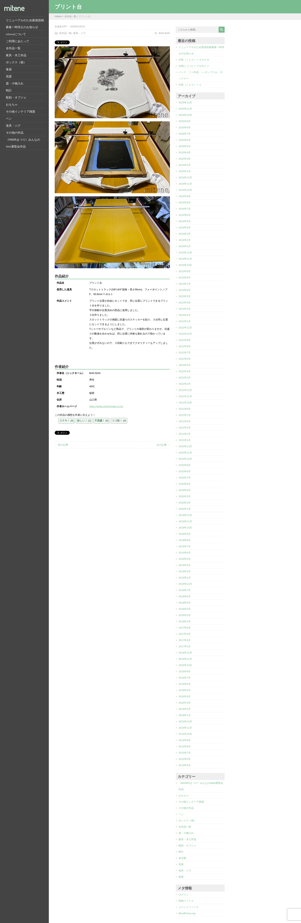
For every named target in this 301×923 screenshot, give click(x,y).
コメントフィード (189, 907)
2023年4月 (185, 302)
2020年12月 (185, 446)
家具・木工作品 (16, 55)
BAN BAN (164, 33)
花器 (9, 76)
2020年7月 (185, 477)
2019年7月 (185, 546)
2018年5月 (185, 602)
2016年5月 (185, 690)
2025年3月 (185, 158)
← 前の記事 (61, 444)
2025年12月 (185, 102)
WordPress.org (187, 913)
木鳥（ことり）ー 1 (190, 84)
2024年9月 (185, 196)
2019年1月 (185, 577)
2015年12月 (185, 721)
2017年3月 (185, 640)
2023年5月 (185, 296)
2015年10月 (185, 733)
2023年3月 (185, 308)
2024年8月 (185, 202)
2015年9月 (185, 740)
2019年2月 (185, 571)
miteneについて (16, 34)
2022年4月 (185, 371)
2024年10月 (185, 190)
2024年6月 (185, 215)
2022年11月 (185, 327)
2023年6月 (185, 290)
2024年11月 (185, 183)
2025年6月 (185, 140)
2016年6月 (185, 683)
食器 (9, 69)
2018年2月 (185, 621)
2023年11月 (185, 258)
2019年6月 (185, 552)
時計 (9, 90)
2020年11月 (185, 452)
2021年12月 (185, 390)
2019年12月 (185, 515)
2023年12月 (185, 252)
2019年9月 (185, 533)
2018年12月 (185, 583)
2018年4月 (185, 608)
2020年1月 (185, 508)
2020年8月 (185, 471)
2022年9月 (185, 340)
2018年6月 (185, 596)
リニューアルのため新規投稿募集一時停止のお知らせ (25, 23)
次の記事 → (163, 444)
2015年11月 (185, 727)
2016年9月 (185, 671)
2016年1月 (185, 715)
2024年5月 (185, 221)
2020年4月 (185, 490)
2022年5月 (185, 365)
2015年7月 (185, 752)
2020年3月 (185, 496)
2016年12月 (185, 652)
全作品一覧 (13, 48)
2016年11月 (185, 658)
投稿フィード (186, 900)
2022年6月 (185, 358)
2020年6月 (185, 483)
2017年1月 (185, 646)
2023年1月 (185, 321)
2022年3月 (185, 377)
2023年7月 (185, 283)
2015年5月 (185, 759)
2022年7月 (185, 352)
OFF (64, 26)
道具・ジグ (13, 125)
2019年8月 (185, 540)
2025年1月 (185, 171)
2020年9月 (185, 465)
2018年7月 (185, 590)
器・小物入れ (14, 83)
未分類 (182, 858)
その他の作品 (14, 132)
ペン (9, 118)
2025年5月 (185, 146)
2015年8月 (185, 746)
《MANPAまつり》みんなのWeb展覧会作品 (23, 143)
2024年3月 (185, 233)
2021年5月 (185, 421)
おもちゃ (12, 104)
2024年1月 (185, 246)
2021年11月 (185, 396)
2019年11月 (185, 521)
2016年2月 (185, 708)
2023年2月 (185, 315)
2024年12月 (185, 177)
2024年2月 (185, 240)
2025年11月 (185, 108)
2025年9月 (185, 121)
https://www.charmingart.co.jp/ (106, 406)
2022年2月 (185, 383)
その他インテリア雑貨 (20, 111)
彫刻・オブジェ (16, 97)
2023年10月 (185, 265)
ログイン (184, 894)
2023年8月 (185, 277)
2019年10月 (185, 527)
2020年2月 (185, 502)
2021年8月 (185, 408)
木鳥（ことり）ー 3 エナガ (194, 59)
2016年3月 (185, 702)
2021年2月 (185, 433)
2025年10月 (185, 115)
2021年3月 (185, 427)
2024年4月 (185, 227)
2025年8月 (185, 127)
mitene (14, 8)
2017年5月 (185, 627)
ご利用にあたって (17, 41)
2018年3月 (185, 615)
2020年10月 (185, 458)
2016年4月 (185, 696)
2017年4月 (185, 633)
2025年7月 (185, 133)
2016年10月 (185, 665)
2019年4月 (185, 565)
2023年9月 (185, 271)
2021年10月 (185, 402)
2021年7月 (185, 415)
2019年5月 (185, 558)
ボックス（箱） (16, 62)
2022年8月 (185, 346)
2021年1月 (185, 440)
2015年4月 (185, 765)
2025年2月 (185, 165)
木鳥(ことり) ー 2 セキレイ (194, 65)
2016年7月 (185, 677)
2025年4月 (185, 152)
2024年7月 (185, 208)
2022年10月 (185, 333)
